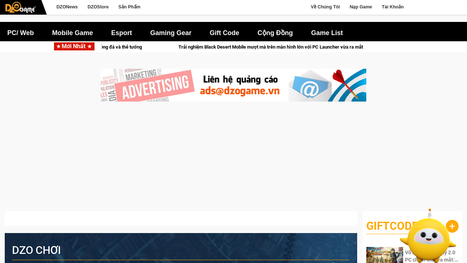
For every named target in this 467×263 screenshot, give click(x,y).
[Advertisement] (233, 160)
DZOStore (98, 6)
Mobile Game (72, 33)
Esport (121, 33)
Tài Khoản (393, 6)
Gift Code (224, 33)
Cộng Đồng (275, 33)
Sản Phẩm (129, 6)
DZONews (67, 6)
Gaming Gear (171, 33)
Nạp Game (361, 6)
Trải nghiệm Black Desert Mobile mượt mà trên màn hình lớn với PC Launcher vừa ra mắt (301, 47)
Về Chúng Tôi (325, 6)
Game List (327, 33)
